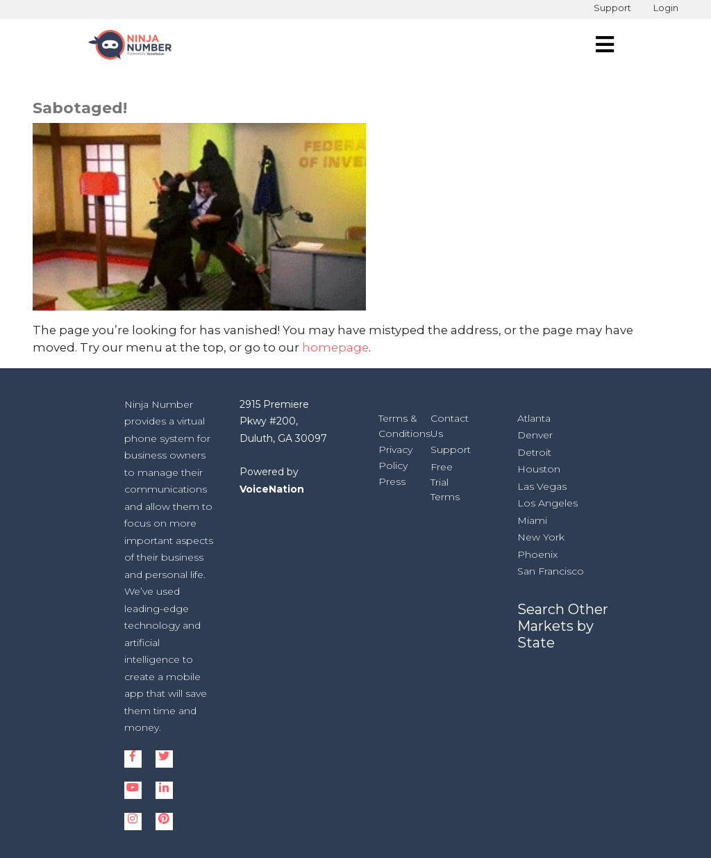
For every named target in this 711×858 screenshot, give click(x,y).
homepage (335, 347)
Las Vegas (542, 486)
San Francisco (550, 571)
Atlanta (534, 418)
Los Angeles (547, 503)
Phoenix (537, 554)
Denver (535, 435)
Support (612, 8)
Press (391, 481)
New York (540, 537)
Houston (538, 469)
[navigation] (605, 44)
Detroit (534, 452)
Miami (532, 520)
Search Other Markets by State (562, 626)
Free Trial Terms (445, 482)
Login (665, 8)
